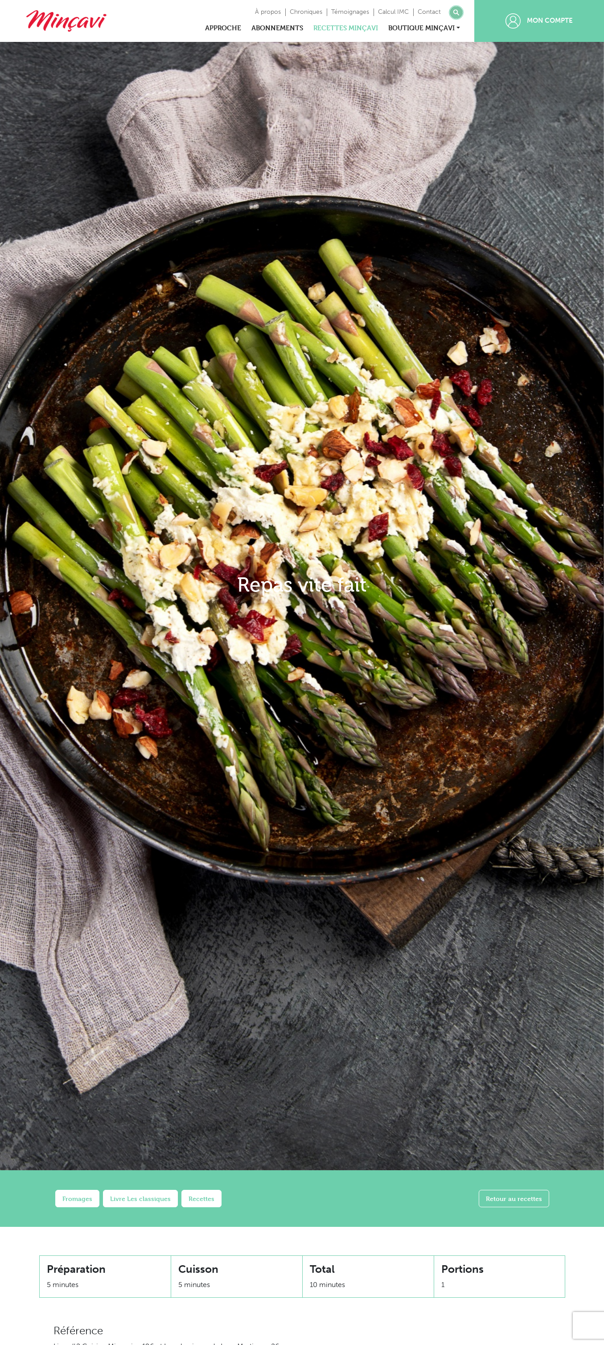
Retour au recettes (514, 1198)
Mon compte (539, 21)
